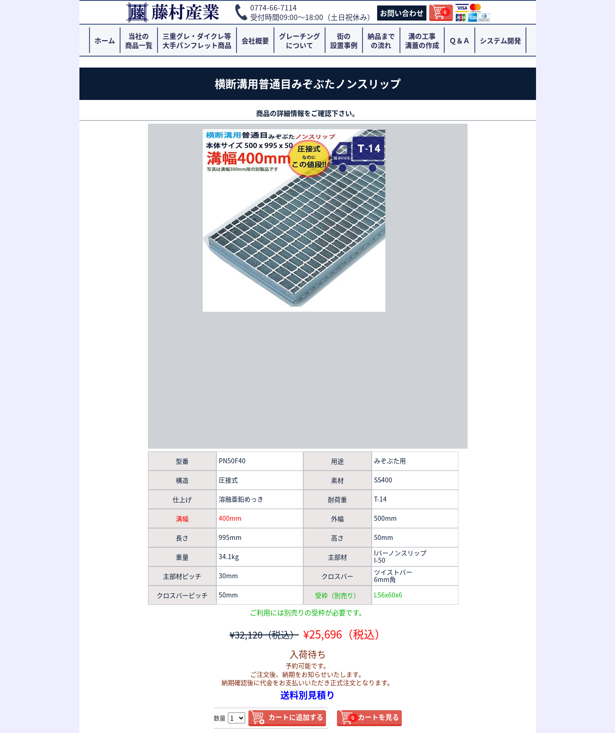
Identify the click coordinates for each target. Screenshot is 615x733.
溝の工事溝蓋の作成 (422, 40)
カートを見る (373, 717)
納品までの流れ (381, 40)
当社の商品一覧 (138, 40)
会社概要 (255, 41)
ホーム (105, 41)
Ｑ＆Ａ (459, 41)
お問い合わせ (402, 12)
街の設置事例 (343, 40)
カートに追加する (295, 717)
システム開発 (500, 41)
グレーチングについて (299, 40)
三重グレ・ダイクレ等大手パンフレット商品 (197, 40)
